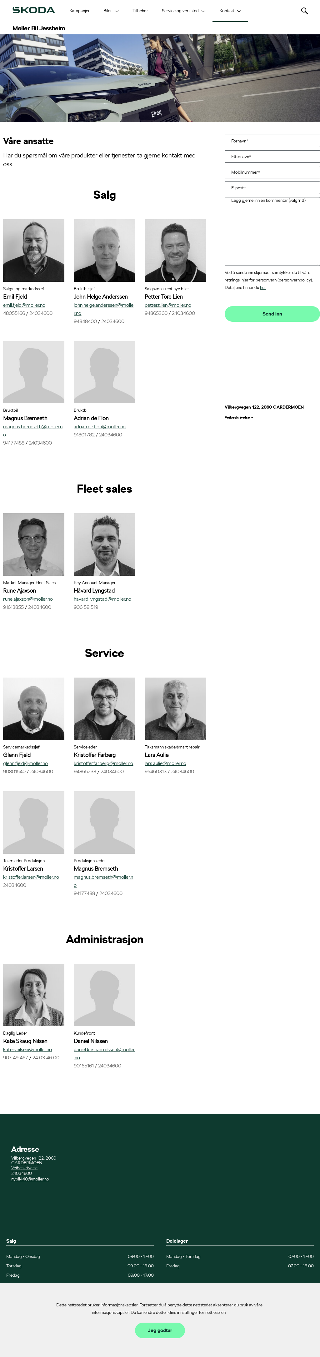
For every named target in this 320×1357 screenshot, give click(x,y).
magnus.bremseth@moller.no (32, 431)
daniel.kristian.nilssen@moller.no (104, 1053)
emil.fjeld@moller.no (24, 305)
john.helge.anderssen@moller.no (103, 309)
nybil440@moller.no (30, 1178)
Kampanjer (79, 10)
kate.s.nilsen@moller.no (27, 1049)
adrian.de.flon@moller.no (100, 427)
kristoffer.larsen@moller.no (31, 877)
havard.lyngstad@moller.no (102, 599)
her (263, 287)
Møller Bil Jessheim (38, 28)
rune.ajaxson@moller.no (28, 599)
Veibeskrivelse (238, 417)
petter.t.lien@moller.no (168, 305)
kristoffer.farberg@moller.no (103, 763)
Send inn (272, 314)
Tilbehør (140, 10)
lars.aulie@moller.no (165, 763)
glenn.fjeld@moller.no (25, 763)
